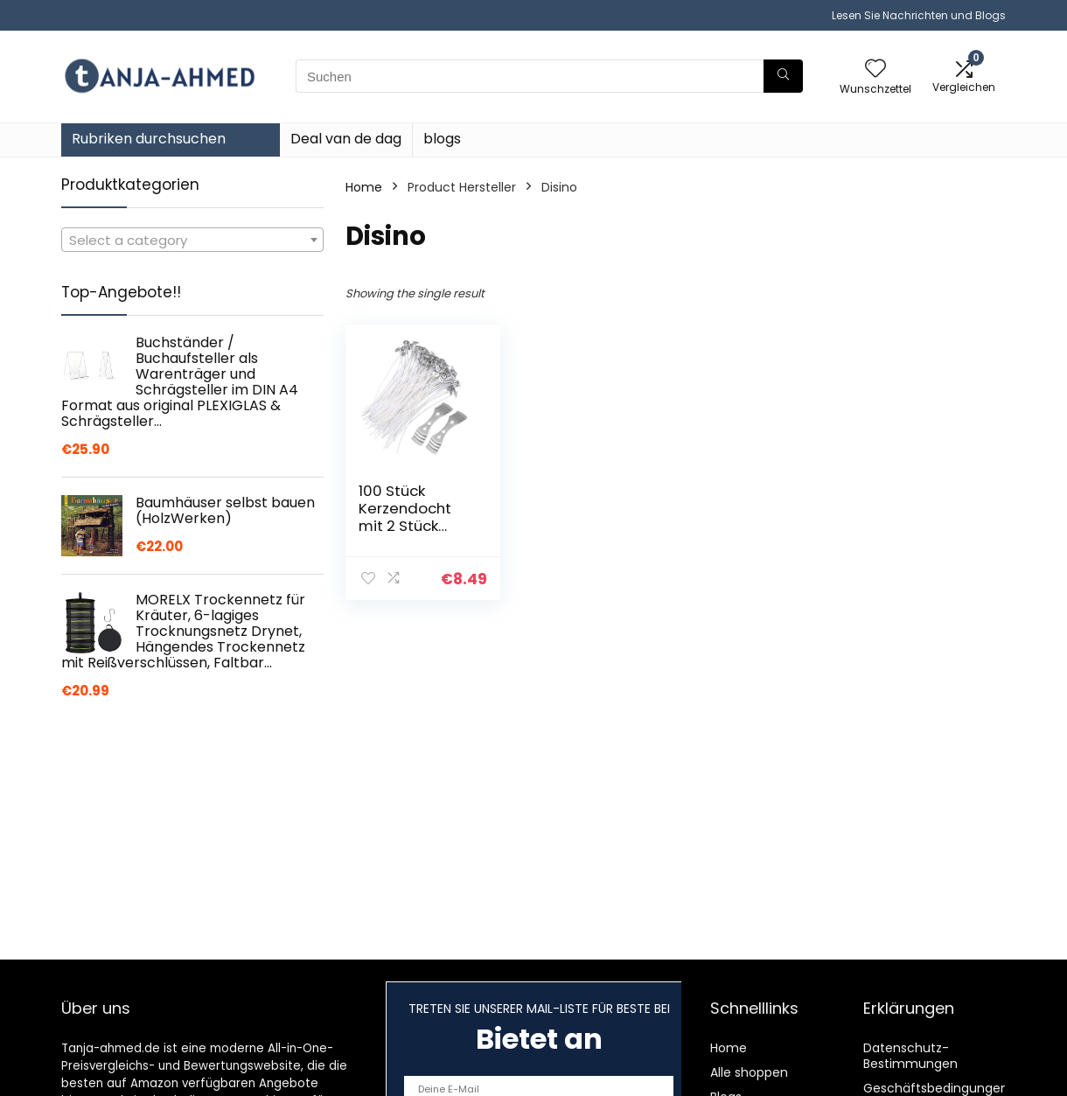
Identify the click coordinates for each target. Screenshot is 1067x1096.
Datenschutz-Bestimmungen (910, 1055)
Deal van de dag (345, 139)
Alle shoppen (749, 1072)
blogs (442, 139)
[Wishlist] (875, 69)
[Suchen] (783, 76)
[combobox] (192, 239)
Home (363, 187)
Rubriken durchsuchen (149, 139)
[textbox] (192, 240)
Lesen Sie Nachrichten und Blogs (919, 15)
